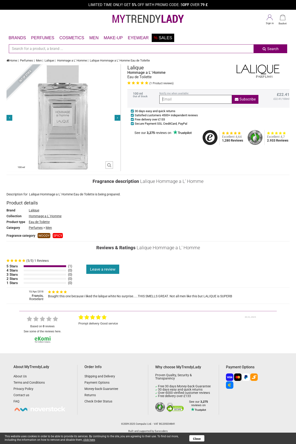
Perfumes (42, 38)
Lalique (49, 60)
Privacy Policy (23, 389)
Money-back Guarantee (101, 389)
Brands (17, 38)
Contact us (21, 395)
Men (94, 38)
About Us (20, 376)
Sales (163, 38)
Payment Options (96, 382)
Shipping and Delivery (99, 376)
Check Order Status (98, 401)
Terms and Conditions (29, 382)
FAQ (16, 401)
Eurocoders (161, 431)
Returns (90, 395)
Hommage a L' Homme (72, 60)
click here (89, 439)
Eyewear (138, 38)
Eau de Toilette (39, 222)
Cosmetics (71, 38)
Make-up (113, 38)
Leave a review (103, 269)
